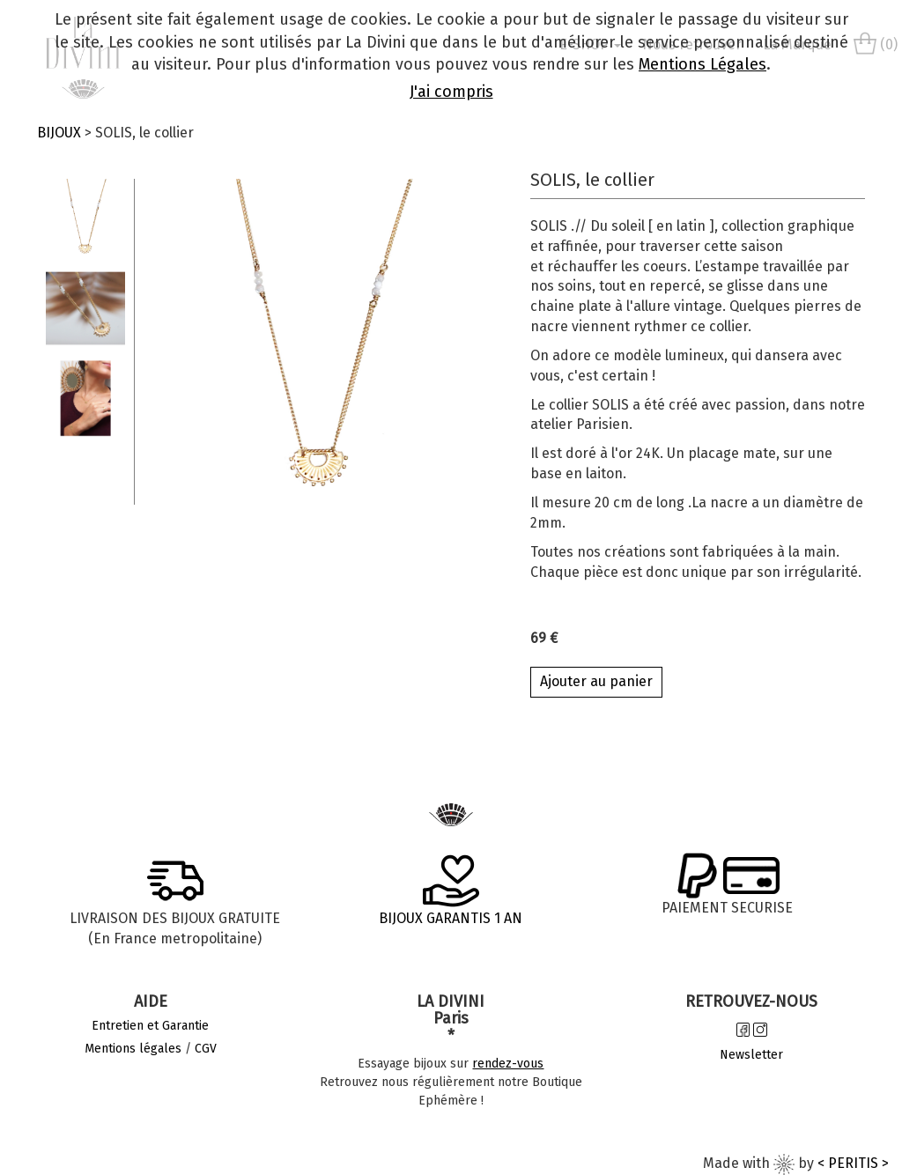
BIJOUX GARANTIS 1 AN (450, 918)
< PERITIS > (853, 1163)
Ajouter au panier (596, 681)
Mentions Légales (702, 64)
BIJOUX (59, 132)
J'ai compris (451, 91)
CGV (206, 1048)
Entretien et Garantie (150, 1025)
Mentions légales (133, 1048)
